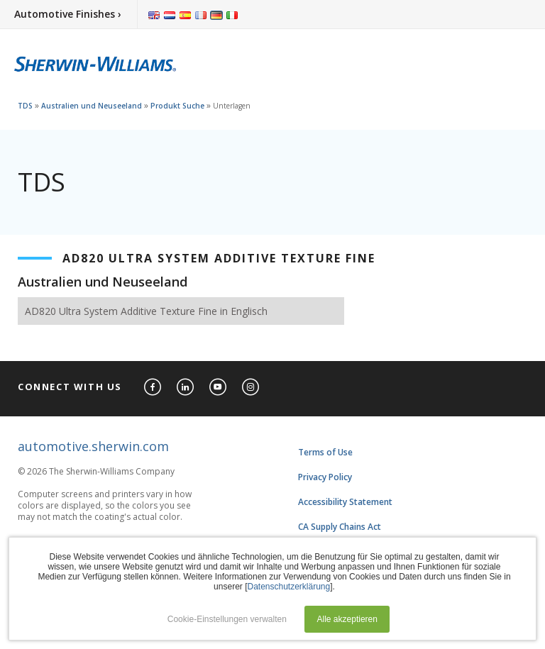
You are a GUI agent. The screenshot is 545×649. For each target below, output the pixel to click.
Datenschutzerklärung (288, 587)
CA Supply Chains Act (339, 527)
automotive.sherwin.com (93, 446)
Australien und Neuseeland (91, 106)
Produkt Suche (177, 106)
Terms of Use (325, 452)
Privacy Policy (325, 477)
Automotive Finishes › (67, 14)
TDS (25, 106)
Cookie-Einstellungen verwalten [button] (227, 619)
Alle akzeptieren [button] (347, 619)
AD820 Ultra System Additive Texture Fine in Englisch (146, 311)
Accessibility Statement (345, 502)
